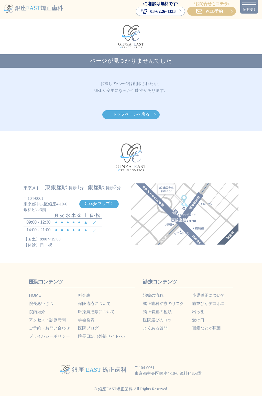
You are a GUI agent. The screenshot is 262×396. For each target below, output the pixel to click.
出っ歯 (198, 312)
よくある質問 (155, 328)
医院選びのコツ (157, 320)
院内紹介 (37, 312)
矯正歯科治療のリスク (163, 303)
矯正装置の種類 (157, 312)
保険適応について (94, 303)
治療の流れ (153, 295)
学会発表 (86, 320)
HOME (35, 295)
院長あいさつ (41, 303)
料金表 (84, 295)
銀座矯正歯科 (33, 8)
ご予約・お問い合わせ (49, 328)
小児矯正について (208, 295)
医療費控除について (96, 312)
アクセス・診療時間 (47, 320)
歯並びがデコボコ (208, 303)
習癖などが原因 (206, 328)
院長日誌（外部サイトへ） (102, 336)
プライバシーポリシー (49, 336)
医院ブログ (88, 328)
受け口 (198, 320)
